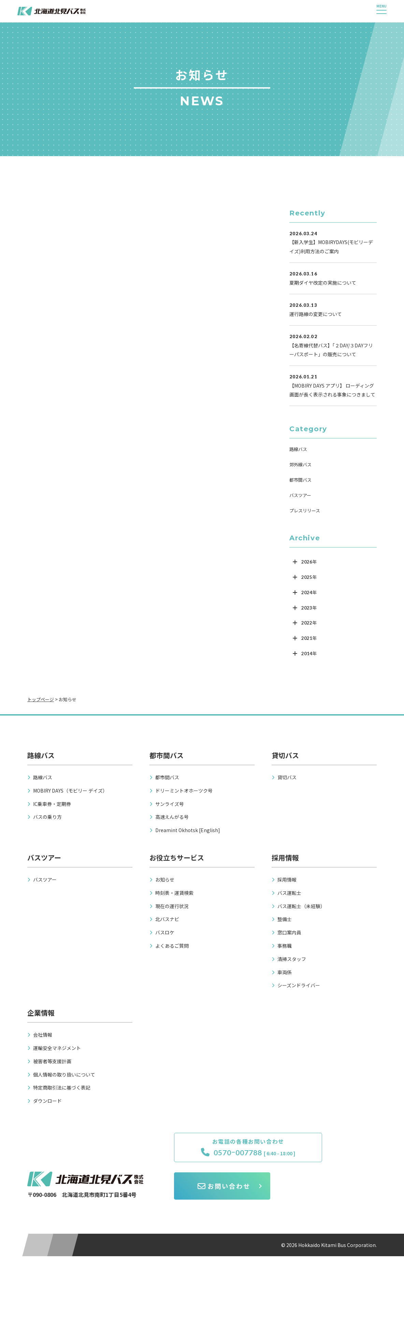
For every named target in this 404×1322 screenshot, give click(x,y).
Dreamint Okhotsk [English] (187, 830)
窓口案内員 (289, 932)
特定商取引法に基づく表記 (61, 1087)
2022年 (309, 623)
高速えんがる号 (172, 816)
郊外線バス (300, 464)
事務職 (284, 945)
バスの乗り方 (47, 816)
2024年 (309, 592)
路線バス (298, 449)
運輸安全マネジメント (57, 1048)
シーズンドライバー (298, 985)
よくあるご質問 (172, 945)
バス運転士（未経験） (301, 906)
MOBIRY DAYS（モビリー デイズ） (70, 790)
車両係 (284, 972)
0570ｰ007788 (221, 1153)
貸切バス (287, 777)
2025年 (309, 577)
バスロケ (164, 932)
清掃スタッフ (291, 959)
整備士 (284, 919)
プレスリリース (304, 510)
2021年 (309, 638)
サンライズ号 (169, 803)
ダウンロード (47, 1100)
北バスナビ (167, 919)
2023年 (309, 608)
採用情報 (287, 879)
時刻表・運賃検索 (174, 892)
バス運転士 (289, 892)
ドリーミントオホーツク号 (184, 790)
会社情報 (42, 1034)
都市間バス (300, 480)
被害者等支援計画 (52, 1061)
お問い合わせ (330, 1153)
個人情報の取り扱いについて (64, 1074)
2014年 (309, 653)
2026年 (309, 562)
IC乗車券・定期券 (52, 803)
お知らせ (164, 879)
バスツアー (300, 495)
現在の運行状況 (172, 906)
